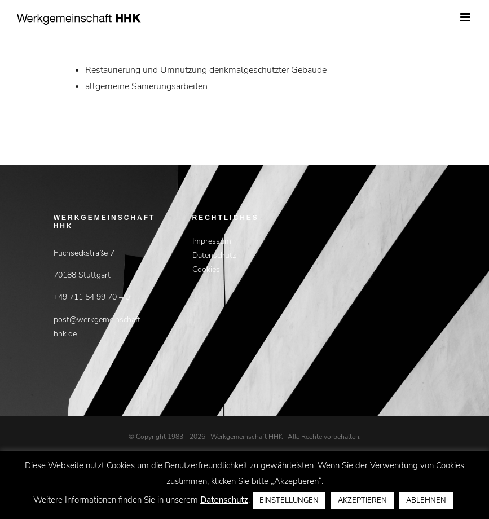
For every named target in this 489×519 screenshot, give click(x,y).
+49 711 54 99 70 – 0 (92, 297)
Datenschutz (214, 255)
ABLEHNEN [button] (426, 500)
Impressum (211, 241)
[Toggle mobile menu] (466, 17)
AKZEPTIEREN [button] (362, 500)
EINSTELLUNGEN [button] (289, 500)
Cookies (206, 269)
